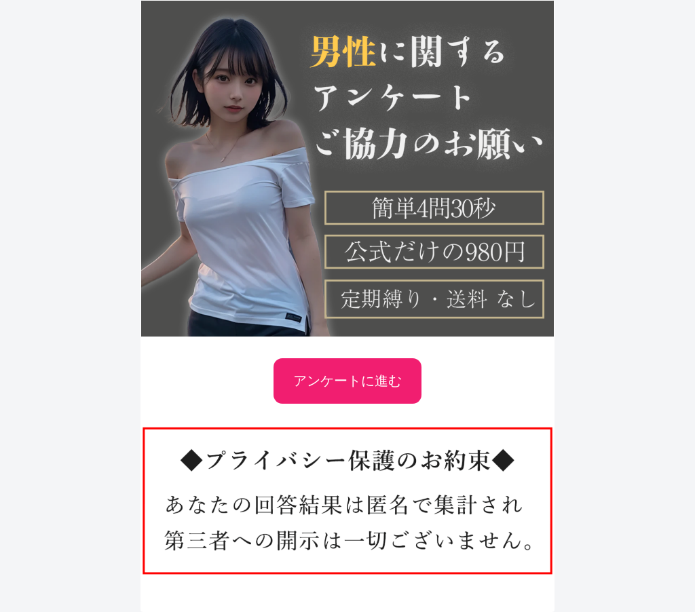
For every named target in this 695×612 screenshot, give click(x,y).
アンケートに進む (347, 380)
